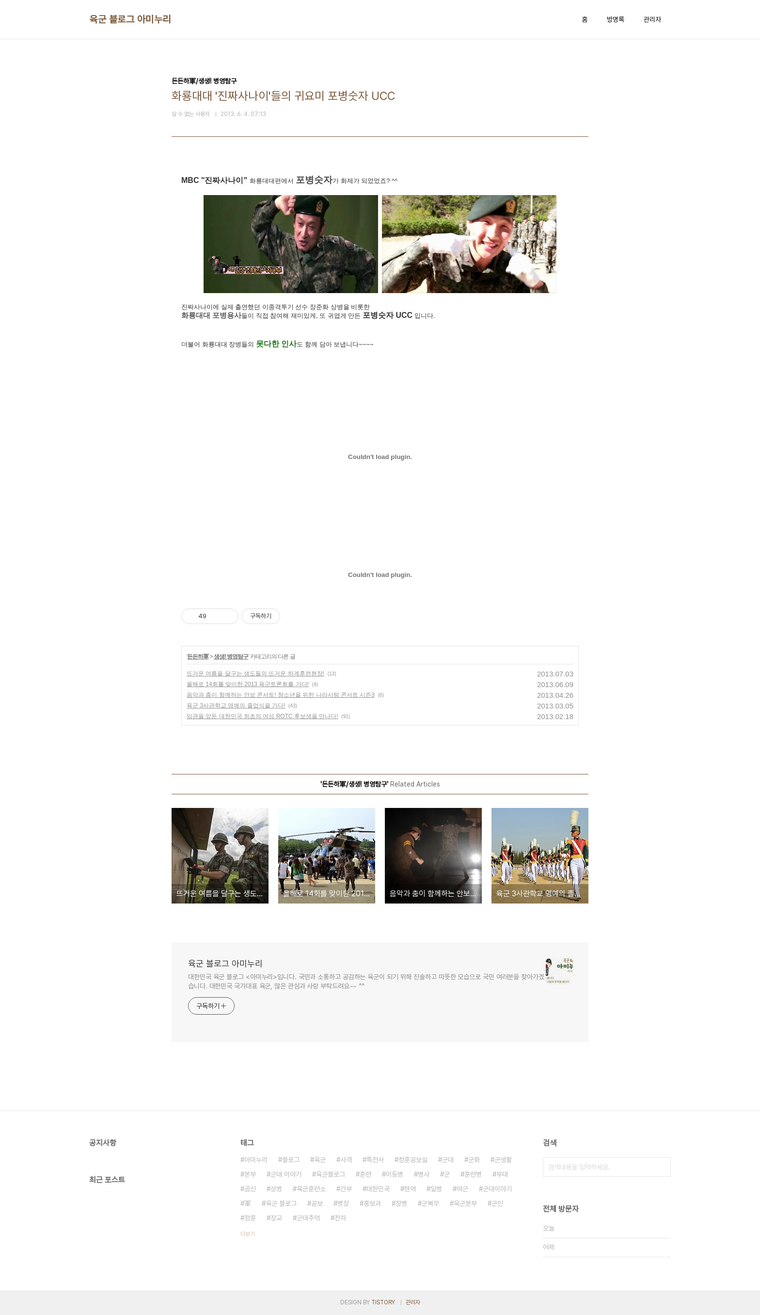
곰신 (250, 1189)
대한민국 (378, 1189)
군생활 (503, 1160)
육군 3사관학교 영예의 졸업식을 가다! (236, 705)
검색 (661, 1167)
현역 (410, 1189)
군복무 (430, 1203)
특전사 (375, 1160)
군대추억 (308, 1218)
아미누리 (256, 1160)
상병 (276, 1189)
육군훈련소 (311, 1189)
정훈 (250, 1218)
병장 (343, 1203)
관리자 (652, 19)
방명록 (615, 19)
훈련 (365, 1174)
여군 (462, 1189)
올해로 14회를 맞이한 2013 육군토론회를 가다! (248, 684)
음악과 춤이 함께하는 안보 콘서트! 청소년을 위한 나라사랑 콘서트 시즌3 (281, 694)
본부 (250, 1174)
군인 (497, 1203)
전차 (340, 1218)
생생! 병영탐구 (231, 656)
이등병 (394, 1174)
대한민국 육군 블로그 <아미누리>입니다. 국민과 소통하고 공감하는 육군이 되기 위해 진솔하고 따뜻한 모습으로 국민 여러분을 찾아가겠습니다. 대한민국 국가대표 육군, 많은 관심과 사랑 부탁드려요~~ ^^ (366, 981)
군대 (448, 1160)
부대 (502, 1174)
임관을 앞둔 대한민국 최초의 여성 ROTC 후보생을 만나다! (262, 716)
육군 (320, 1160)
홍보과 (372, 1203)
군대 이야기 (285, 1174)
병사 (423, 1174)
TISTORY (383, 1302)
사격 (346, 1160)
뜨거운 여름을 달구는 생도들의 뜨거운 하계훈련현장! (255, 673)
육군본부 (465, 1203)
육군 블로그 (281, 1203)
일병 (436, 1189)
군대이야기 (497, 1189)
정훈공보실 (413, 1160)
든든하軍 (197, 656)
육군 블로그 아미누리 (130, 19)
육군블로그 (330, 1174)
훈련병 (473, 1174)
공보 (317, 1203)
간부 (346, 1189)
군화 (474, 1160)
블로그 (291, 1160)
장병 (401, 1203)
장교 (276, 1218)
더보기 (247, 1234)
